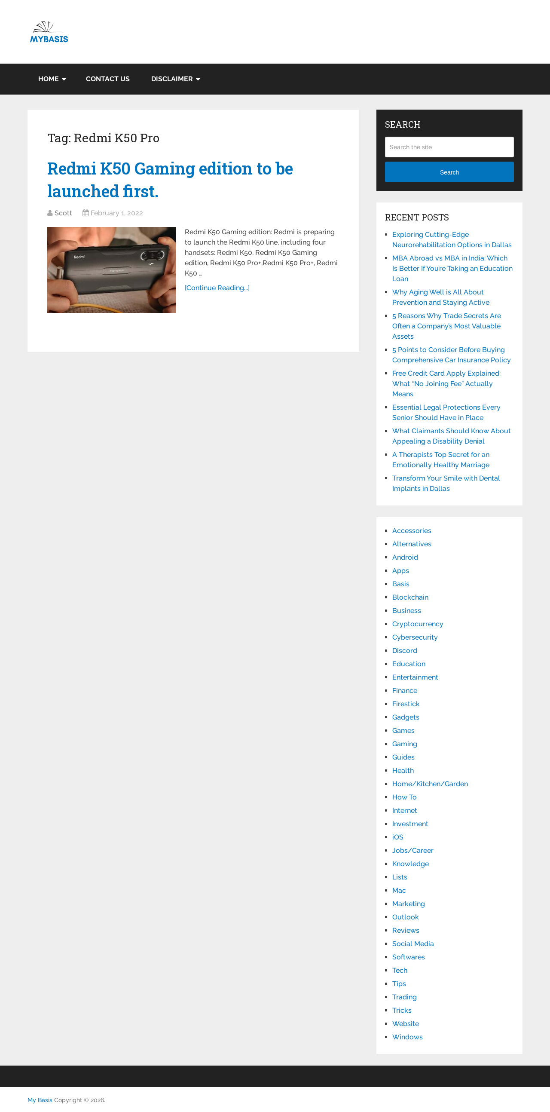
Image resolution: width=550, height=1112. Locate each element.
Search (449, 172)
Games (403, 730)
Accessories (411, 531)
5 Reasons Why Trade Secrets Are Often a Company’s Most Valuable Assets (446, 326)
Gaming (404, 744)
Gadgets (405, 717)
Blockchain (410, 597)
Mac (399, 890)
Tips (399, 984)
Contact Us (108, 79)
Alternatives (411, 544)
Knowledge (410, 864)
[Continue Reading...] (217, 288)
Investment (410, 824)
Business (406, 611)
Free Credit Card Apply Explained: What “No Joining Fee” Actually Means (446, 383)
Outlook (405, 917)
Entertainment (415, 677)
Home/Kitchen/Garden (430, 784)
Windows (407, 1037)
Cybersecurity (415, 637)
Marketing (408, 904)
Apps (400, 571)
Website (405, 1024)
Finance (404, 690)
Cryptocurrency (417, 624)
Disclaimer (172, 79)
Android (405, 557)
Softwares (408, 957)
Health (403, 770)
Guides (403, 757)
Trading (404, 997)
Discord (404, 650)
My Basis (40, 1100)
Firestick (406, 704)
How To (404, 797)
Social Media (413, 944)
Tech (399, 970)
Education (408, 664)
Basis (400, 584)
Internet (404, 810)
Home (48, 79)
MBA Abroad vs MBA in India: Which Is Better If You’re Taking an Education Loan (452, 268)
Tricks (402, 1010)
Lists (399, 877)
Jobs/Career (413, 850)
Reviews (405, 930)
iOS (397, 837)
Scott (63, 213)
